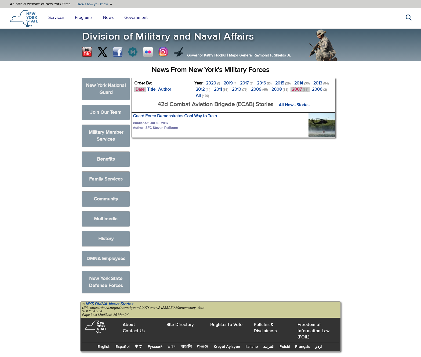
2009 (259, 89)
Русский (155, 346)
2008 (279, 89)
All (202, 95)
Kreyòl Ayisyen (227, 346)
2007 (300, 89)
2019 (230, 83)
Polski (285, 346)
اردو (318, 346)
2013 (321, 83)
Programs (83, 17)
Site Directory (180, 324)
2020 (213, 83)
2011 (221, 89)
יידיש (172, 346)
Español (122, 346)
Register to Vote (226, 324)
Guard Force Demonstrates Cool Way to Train (175, 116)
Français (302, 346)
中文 (139, 346)
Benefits (106, 159)
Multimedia (106, 219)
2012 (203, 89)
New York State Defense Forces (106, 282)
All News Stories (294, 105)
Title (151, 89)
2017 (246, 83)
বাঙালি (186, 346)
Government (136, 17)
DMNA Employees (105, 259)
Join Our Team (105, 112)
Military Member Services (106, 135)
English (104, 346)
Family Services (106, 179)
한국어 (203, 346)
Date (140, 89)
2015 (283, 83)
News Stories (120, 304)
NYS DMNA (96, 304)
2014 (302, 83)
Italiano (251, 346)
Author (164, 89)
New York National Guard (106, 89)
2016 (264, 83)
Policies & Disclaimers (265, 328)
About (129, 324)
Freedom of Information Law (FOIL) (313, 331)
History (106, 239)
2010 (239, 89)
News (108, 17)
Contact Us (134, 331)
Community (106, 199)
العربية (269, 346)
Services (56, 17)
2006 (319, 89)
